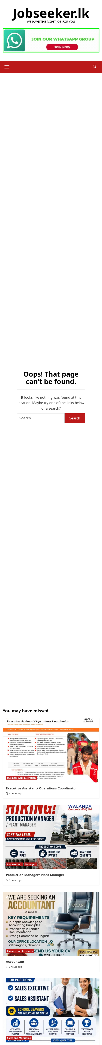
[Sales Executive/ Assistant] (51, 1010)
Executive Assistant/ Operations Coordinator (41, 788)
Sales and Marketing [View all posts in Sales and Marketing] (19, 1037)
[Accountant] (51, 924)
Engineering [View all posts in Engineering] (14, 864)
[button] (7, 66)
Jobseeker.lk (51, 13)
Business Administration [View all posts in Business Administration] (21, 777)
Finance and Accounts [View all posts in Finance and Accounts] (20, 951)
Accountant (15, 961)
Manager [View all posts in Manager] (30, 864)
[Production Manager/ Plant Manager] (51, 837)
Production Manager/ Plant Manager (35, 875)
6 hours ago (15, 793)
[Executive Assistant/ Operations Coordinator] (51, 750)
